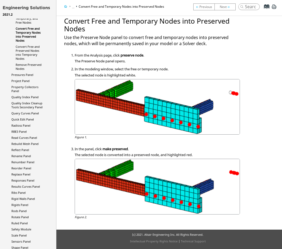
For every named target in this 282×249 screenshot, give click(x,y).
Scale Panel (19, 235)
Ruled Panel (19, 223)
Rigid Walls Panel (23, 199)
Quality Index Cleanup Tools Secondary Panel (27, 105)
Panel (20, 125)
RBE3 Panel (19, 132)
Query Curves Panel (25, 113)
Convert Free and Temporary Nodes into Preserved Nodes (28, 34)
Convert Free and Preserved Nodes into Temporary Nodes (28, 53)
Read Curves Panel (24, 138)
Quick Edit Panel (22, 119)
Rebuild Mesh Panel (25, 144)
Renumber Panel (22, 162)
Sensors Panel (21, 241)
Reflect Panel (20, 150)
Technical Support (193, 241)
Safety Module (21, 229)
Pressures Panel (22, 75)
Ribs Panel (18, 193)
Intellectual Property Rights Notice (154, 241)
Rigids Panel (19, 205)
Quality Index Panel (25, 97)
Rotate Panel (20, 217)
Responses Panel (22, 180)
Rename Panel (21, 156)
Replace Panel (20, 174)
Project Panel (20, 81)
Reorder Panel (21, 168)
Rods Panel (19, 211)
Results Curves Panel (25, 186)
